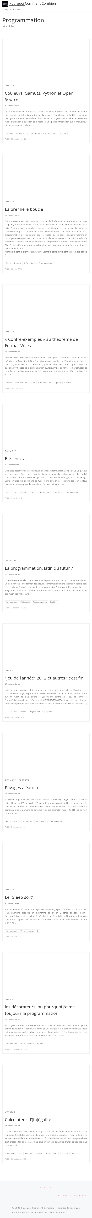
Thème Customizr (56, 1212)
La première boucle (24, 209)
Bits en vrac (16, 458)
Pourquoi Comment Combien (37, 1207)
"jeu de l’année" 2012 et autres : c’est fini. (45, 678)
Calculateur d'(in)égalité (28, 1119)
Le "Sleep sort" (19, 897)
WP (27, 1212)
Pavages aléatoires (23, 787)
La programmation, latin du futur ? (39, 568)
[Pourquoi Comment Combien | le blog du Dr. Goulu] (5, 3)
